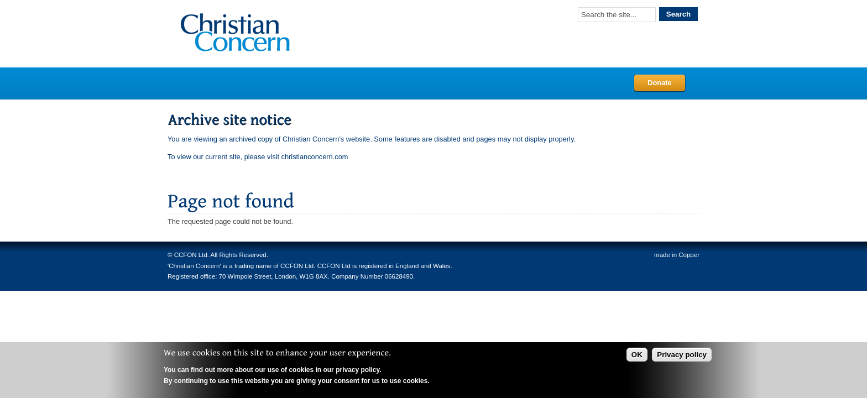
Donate (659, 82)
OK (637, 354)
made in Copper (676, 255)
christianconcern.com (314, 157)
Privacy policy (682, 354)
